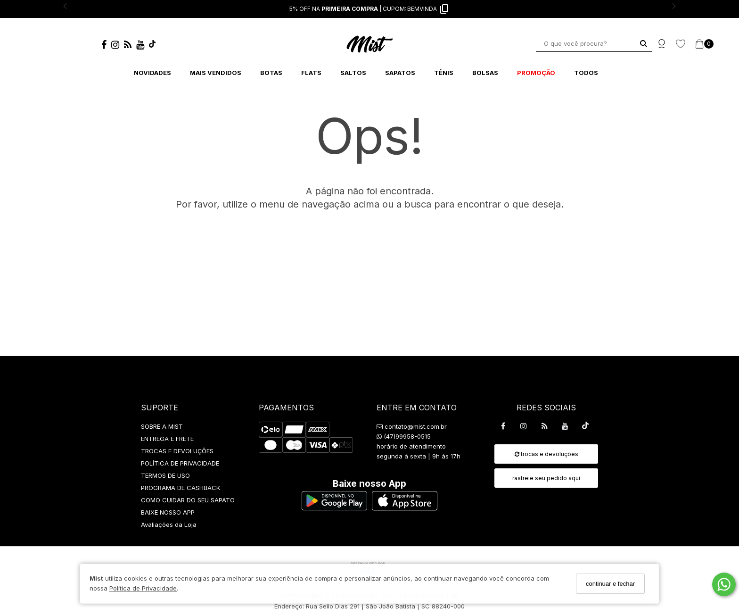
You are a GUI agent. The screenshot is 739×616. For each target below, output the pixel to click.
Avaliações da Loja (169, 524)
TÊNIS (443, 72)
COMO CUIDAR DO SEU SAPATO (188, 500)
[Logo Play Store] (334, 507)
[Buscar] (643, 43)
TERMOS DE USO (165, 475)
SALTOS (353, 72)
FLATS (311, 72)
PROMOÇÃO (536, 72)
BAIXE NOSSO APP (168, 512)
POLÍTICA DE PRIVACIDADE (180, 463)
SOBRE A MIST (162, 426)
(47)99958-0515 (404, 436)
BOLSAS (485, 72)
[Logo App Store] (404, 507)
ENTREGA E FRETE (167, 438)
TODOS (586, 72)
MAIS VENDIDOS (215, 72)
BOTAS (271, 72)
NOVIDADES (152, 72)
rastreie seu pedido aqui (546, 478)
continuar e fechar (610, 583)
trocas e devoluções (546, 454)
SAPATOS (400, 72)
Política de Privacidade (143, 588)
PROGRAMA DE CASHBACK (180, 487)
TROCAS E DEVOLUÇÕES (177, 451)
